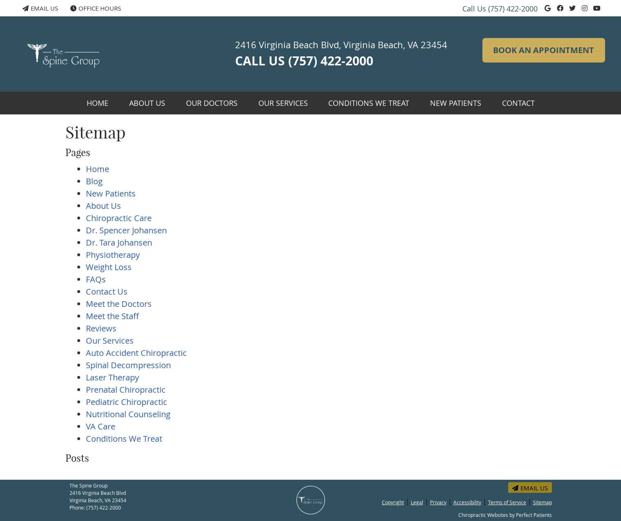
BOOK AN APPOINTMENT (543, 50)
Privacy (438, 502)
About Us (147, 103)
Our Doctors (212, 103)
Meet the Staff (112, 316)
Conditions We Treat (368, 103)
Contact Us (107, 291)
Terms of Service (507, 502)
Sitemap (542, 502)
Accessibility (467, 502)
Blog (94, 181)
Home (97, 103)
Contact (518, 103)
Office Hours (95, 8)
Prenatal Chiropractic (126, 389)
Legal (417, 502)
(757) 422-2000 (513, 8)
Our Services (283, 103)
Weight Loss (109, 267)
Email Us (40, 8)
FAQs (96, 279)
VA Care (100, 426)
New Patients (455, 103)
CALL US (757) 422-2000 (304, 60)
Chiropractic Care (119, 218)
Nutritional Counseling (128, 414)
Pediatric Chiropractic (126, 401)
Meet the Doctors (119, 303)
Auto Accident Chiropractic (136, 352)
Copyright (393, 502)
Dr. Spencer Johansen (126, 230)
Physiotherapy (113, 254)
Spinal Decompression (128, 365)
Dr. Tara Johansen (119, 242)
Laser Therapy (112, 377)
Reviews (101, 328)
